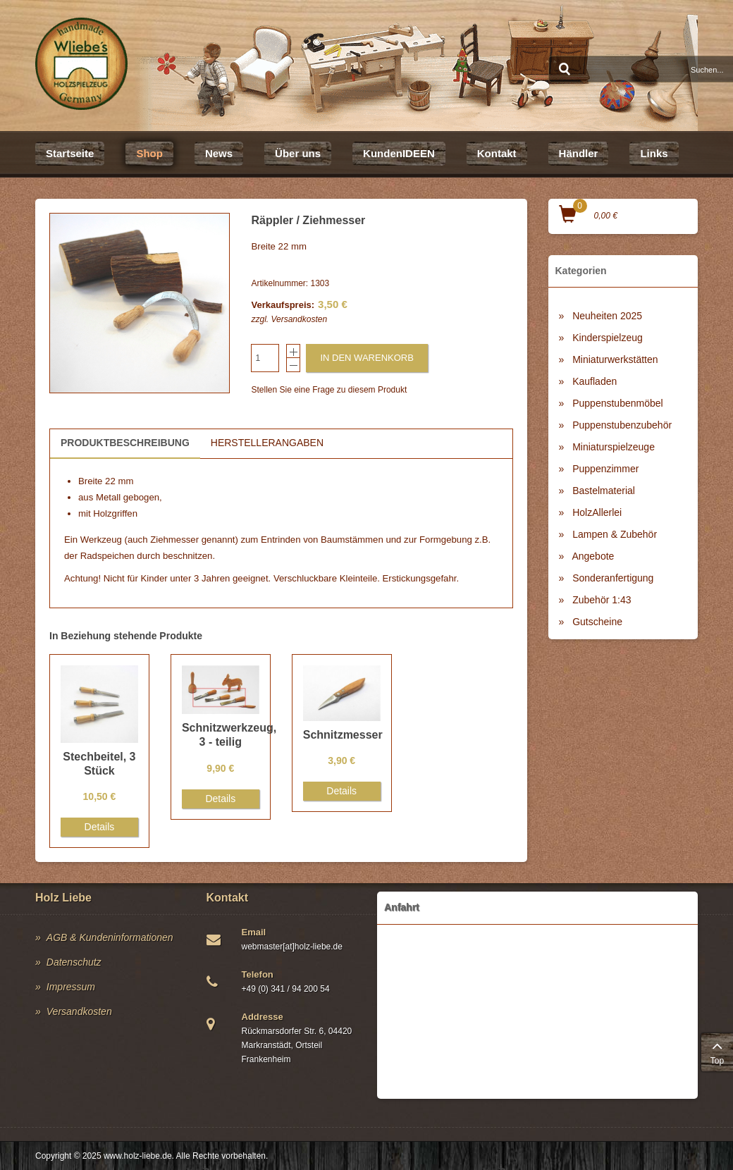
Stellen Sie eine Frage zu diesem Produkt (329, 390)
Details (100, 826)
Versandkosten (299, 319)
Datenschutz (74, 962)
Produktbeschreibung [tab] (125, 442)
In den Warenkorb (366, 357)
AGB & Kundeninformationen (110, 937)
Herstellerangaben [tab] (267, 442)
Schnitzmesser (343, 735)
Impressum (71, 986)
